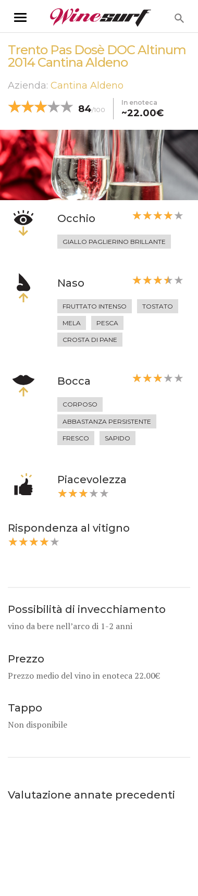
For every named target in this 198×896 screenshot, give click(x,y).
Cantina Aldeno (87, 85)
